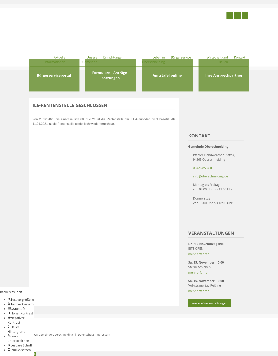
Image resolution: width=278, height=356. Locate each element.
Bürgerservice (181, 57)
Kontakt (239, 57)
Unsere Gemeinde (89, 59)
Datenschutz (86, 334)
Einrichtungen (113, 57)
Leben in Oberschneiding (153, 59)
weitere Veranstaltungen (209, 303)
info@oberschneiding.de (210, 176)
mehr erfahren (198, 254)
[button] (21, 299)
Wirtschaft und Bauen (217, 59)
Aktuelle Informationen (54, 59)
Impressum (103, 334)
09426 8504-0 (202, 168)
